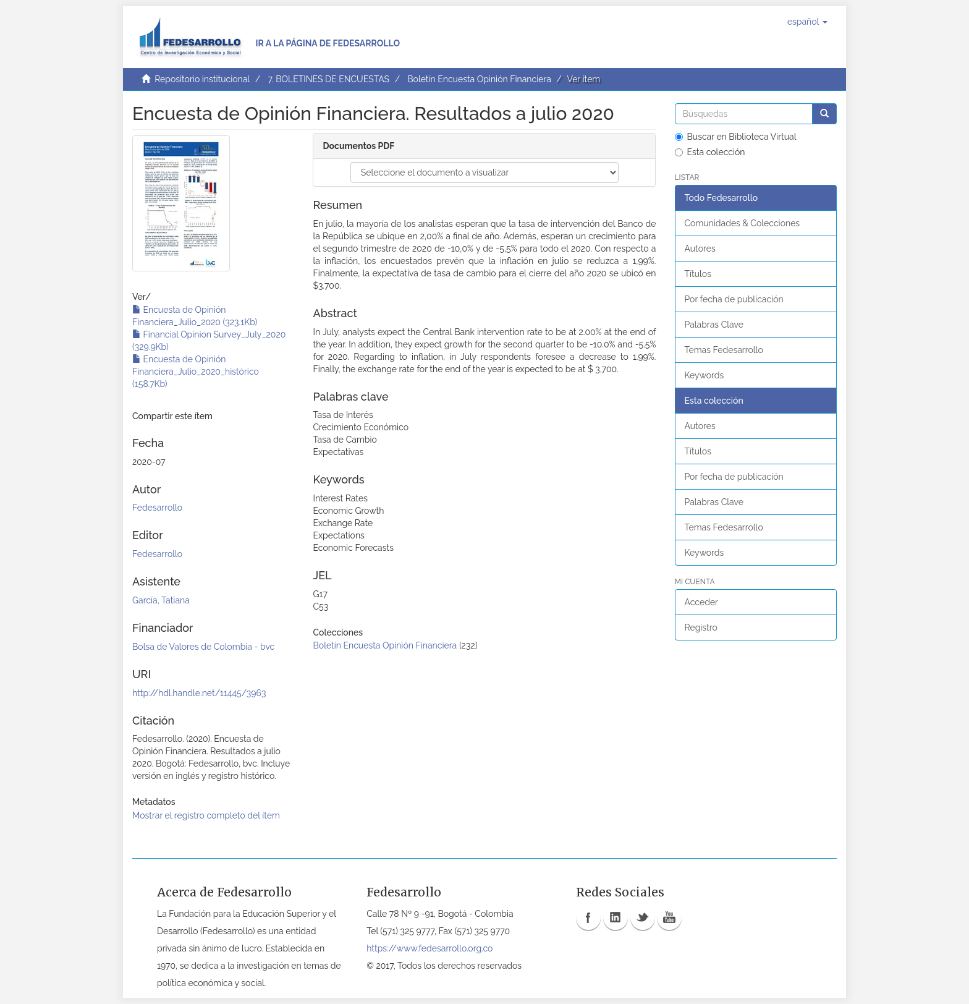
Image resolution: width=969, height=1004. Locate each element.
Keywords (704, 375)
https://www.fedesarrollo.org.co (429, 948)
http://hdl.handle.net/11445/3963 (199, 693)
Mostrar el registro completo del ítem (206, 815)
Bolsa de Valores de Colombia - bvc (203, 647)
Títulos (698, 274)
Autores (700, 248)
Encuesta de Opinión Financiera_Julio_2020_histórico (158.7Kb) (195, 371)
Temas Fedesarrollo (724, 350)
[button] (807, 21)
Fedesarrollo (157, 508)
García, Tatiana (161, 600)
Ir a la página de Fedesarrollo (327, 43)
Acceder (702, 602)
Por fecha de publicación (734, 299)
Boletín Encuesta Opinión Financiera (479, 79)
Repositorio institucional (202, 79)
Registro (701, 627)
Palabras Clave (714, 325)
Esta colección (710, 152)
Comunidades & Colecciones (742, 223)
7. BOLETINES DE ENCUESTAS (328, 79)
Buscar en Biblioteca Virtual (736, 137)
